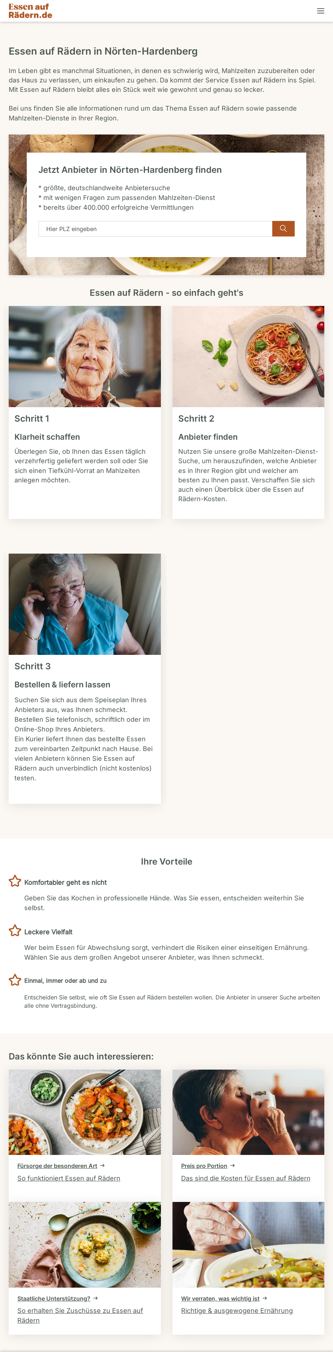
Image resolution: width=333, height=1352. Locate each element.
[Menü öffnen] (320, 11)
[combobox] (155, 229)
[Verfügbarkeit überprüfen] (283, 228)
